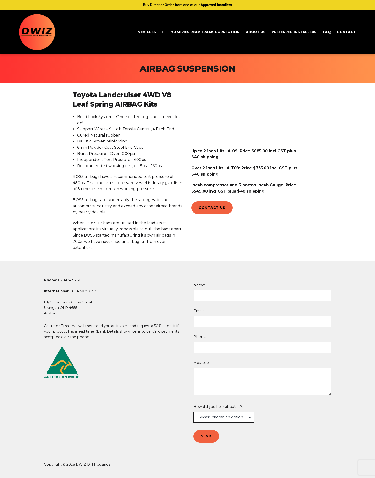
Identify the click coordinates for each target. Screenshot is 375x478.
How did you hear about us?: (262, 413)
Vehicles (147, 32)
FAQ (327, 32)
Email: (262, 318)
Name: (262, 292)
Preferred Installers (294, 32)
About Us (255, 32)
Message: (262, 378)
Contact (346, 32)
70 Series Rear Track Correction (205, 32)
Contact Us (212, 207)
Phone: (262, 344)
